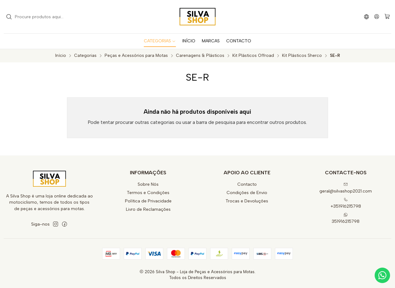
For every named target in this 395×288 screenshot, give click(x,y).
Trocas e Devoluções (247, 201)
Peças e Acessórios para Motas (136, 55)
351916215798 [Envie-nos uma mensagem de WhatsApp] (346, 218)
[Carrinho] (387, 17)
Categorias (85, 55)
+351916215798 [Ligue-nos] (346, 203)
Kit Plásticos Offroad (253, 55)
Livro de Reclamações (148, 209)
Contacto (247, 184)
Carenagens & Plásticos (200, 55)
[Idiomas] (366, 16)
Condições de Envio (247, 192)
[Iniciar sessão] (376, 16)
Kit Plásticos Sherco (302, 55)
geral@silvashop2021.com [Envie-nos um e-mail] (345, 188)
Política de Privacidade (148, 201)
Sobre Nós (148, 184)
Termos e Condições (148, 192)
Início (60, 55)
